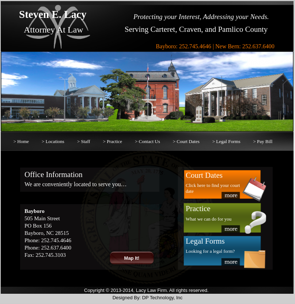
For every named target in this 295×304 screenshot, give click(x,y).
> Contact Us (147, 141)
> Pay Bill (262, 141)
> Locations (53, 141)
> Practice (112, 141)
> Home (21, 141)
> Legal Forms (226, 141)
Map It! (132, 258)
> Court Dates (186, 141)
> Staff (83, 141)
